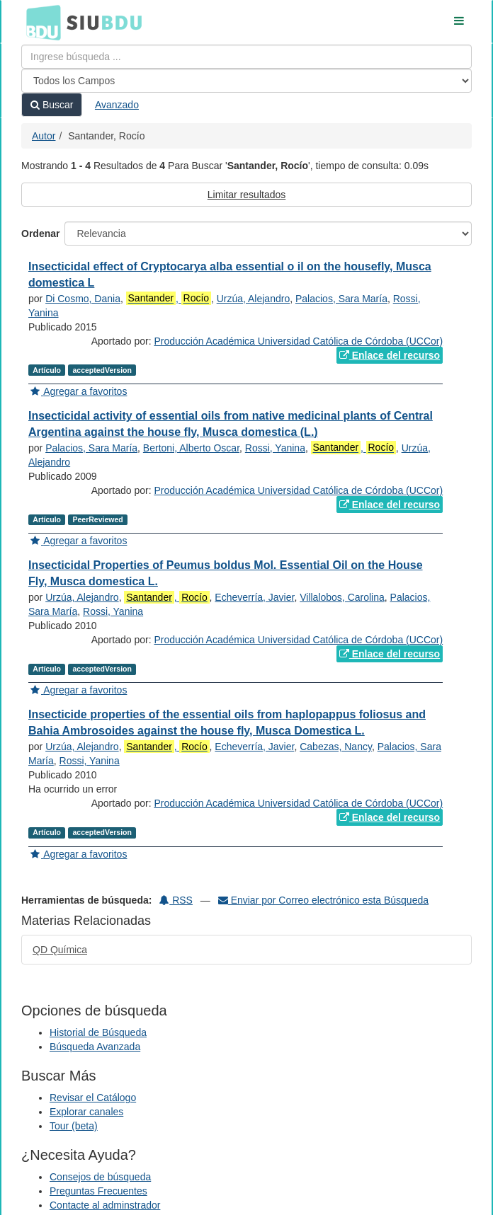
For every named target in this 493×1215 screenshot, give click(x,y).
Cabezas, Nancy (336, 746)
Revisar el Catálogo (93, 1097)
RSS (176, 900)
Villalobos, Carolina (342, 597)
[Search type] (246, 81)
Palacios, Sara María (341, 298)
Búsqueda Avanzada (95, 1046)
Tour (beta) (74, 1125)
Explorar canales (86, 1111)
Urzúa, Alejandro (253, 298)
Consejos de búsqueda (100, 1176)
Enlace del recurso (389, 355)
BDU (39, 22)
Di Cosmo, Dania (82, 298)
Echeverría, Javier (254, 597)
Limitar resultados (247, 194)
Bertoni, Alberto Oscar (191, 448)
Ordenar (40, 233)
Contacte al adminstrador (105, 1205)
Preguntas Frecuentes (98, 1191)
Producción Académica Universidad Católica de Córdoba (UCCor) (298, 341)
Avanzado (117, 104)
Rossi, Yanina (275, 448)
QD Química (60, 949)
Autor (43, 136)
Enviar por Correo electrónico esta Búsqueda (323, 900)
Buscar (51, 104)
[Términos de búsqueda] (246, 57)
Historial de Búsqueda (98, 1032)
